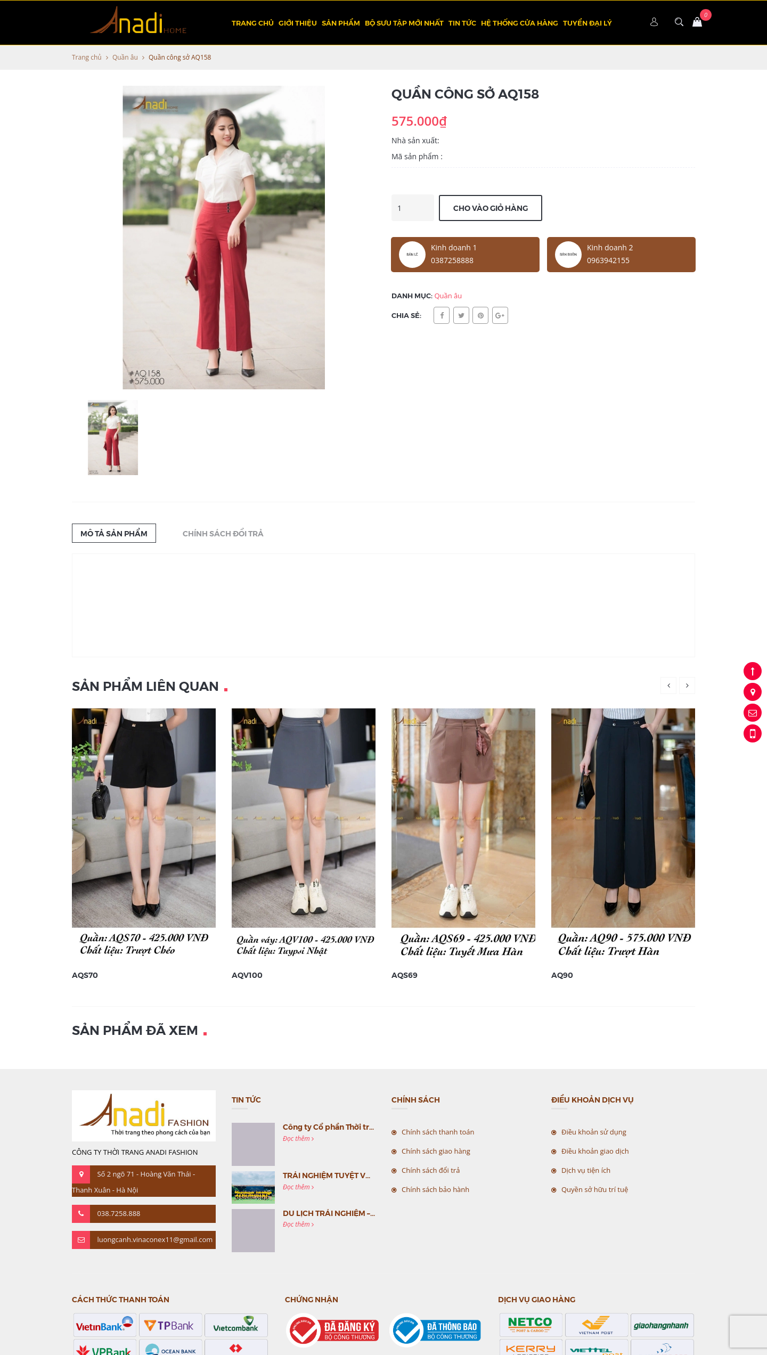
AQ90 (562, 974)
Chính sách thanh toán (438, 1132)
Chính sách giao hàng (436, 1151)
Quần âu (125, 57)
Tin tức (462, 23)
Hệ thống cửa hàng (519, 23)
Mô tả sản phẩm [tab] (114, 533)
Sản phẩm (341, 23)
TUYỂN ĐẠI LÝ (587, 23)
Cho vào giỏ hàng (490, 207)
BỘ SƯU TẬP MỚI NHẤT (404, 23)
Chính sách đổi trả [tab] (223, 533)
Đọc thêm (298, 1138)
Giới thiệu (298, 23)
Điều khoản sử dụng (593, 1132)
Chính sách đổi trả (431, 1170)
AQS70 (85, 974)
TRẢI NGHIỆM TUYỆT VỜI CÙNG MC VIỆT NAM (366, 1175)
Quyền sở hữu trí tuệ (594, 1189)
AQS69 (404, 974)
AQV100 (247, 974)
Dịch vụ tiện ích (585, 1170)
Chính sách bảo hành (435, 1189)
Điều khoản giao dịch (595, 1151)
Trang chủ (253, 23)
